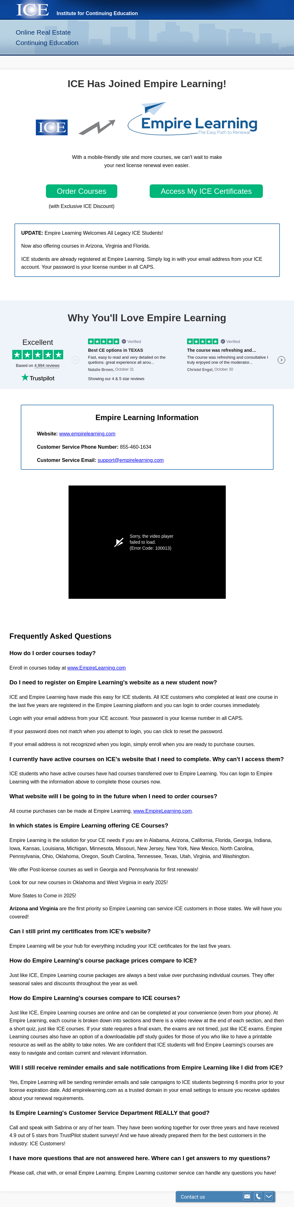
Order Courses (81, 191)
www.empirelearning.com (87, 433)
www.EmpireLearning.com (96, 668)
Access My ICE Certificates (206, 191)
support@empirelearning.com (130, 460)
